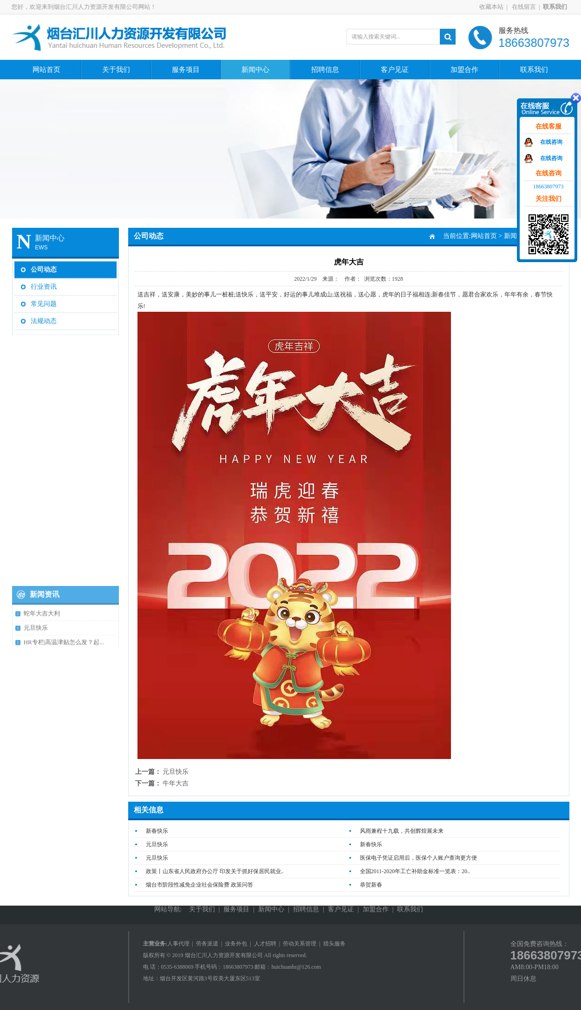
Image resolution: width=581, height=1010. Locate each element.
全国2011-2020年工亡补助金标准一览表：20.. (415, 871)
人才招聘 (265, 943)
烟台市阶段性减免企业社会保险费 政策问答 (199, 884)
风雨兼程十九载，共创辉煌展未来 (402, 831)
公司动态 (44, 267)
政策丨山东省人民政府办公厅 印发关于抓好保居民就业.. (215, 871)
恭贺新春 (371, 884)
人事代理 (178, 943)
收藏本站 (495, 6)
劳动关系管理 (299, 943)
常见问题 (44, 301)
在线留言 (526, 6)
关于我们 (116, 69)
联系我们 (534, 69)
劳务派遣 (207, 943)
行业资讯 (44, 284)
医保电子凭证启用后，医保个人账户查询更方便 (418, 858)
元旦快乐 (176, 771)
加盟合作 (464, 69)
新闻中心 (255, 69)
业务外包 (236, 943)
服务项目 (186, 69)
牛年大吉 (176, 783)
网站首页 (46, 69)
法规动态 (44, 318)
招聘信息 (325, 69)
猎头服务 (334, 943)
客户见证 (395, 69)
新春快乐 (157, 831)
